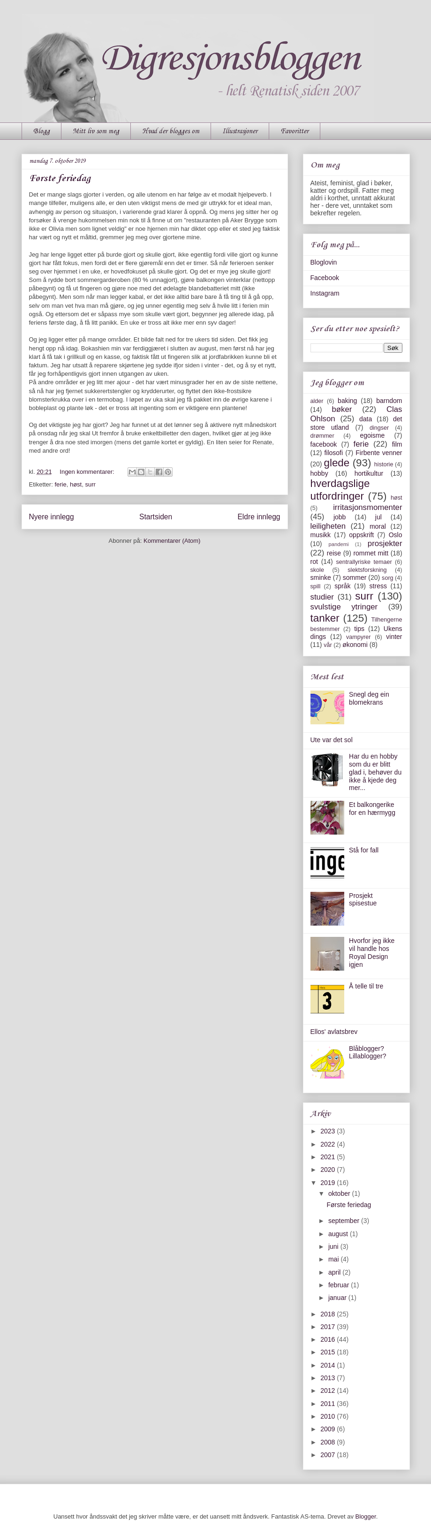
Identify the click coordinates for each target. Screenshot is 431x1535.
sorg (387, 578)
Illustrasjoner (239, 131)
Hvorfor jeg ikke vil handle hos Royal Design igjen (371, 952)
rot (314, 561)
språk (342, 586)
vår (328, 645)
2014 (328, 1365)
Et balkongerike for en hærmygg (372, 808)
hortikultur (369, 473)
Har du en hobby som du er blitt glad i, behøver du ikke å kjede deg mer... (375, 771)
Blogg (41, 131)
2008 (328, 1442)
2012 (328, 1390)
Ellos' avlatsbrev (334, 1031)
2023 (328, 1131)
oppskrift (361, 535)
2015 (328, 1352)
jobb (339, 517)
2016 (328, 1339)
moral (378, 526)
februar (339, 1285)
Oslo (395, 535)
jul (378, 517)
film (397, 444)
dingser (379, 428)
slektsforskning (367, 570)
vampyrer (358, 637)
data (365, 419)
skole (317, 570)
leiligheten (328, 526)
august (339, 1234)
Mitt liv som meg (96, 131)
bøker (342, 409)
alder (317, 401)
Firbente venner (378, 452)
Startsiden (155, 517)
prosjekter (385, 543)
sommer (355, 577)
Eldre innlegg (258, 517)
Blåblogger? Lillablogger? (367, 1052)
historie (383, 464)
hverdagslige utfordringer (340, 490)
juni (334, 1246)
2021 (328, 1157)
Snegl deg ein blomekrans (369, 698)
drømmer (322, 436)
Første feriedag (60, 178)
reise (334, 553)
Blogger (365, 1516)
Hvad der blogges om (170, 131)
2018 (328, 1314)
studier (322, 597)
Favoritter (294, 131)
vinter (394, 636)
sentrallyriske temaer (364, 562)
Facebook (324, 277)
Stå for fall (363, 850)
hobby (319, 473)
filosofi (333, 452)
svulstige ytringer (344, 606)
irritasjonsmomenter (367, 507)
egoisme (372, 435)
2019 (328, 1182)
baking (347, 400)
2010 (328, 1416)
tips (359, 628)
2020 (328, 1169)
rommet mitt (370, 553)
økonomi (355, 644)
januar (338, 1297)
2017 (328, 1326)
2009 (328, 1429)
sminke (320, 577)
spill (315, 586)
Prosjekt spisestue (363, 899)
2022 (328, 1144)
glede (336, 463)
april (335, 1272)
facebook (323, 444)
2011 (328, 1403)
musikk (320, 535)
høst (76, 484)
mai (334, 1259)
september (344, 1220)
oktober (340, 1193)
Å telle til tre (366, 986)
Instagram (325, 293)
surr (90, 484)
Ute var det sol (331, 740)
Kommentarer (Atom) (172, 540)
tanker (325, 618)
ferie (60, 484)
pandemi (339, 544)
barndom (389, 400)
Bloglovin (323, 262)
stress (378, 586)
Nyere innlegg (51, 517)
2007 (328, 1455)
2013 (328, 1378)
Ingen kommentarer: (88, 471)
